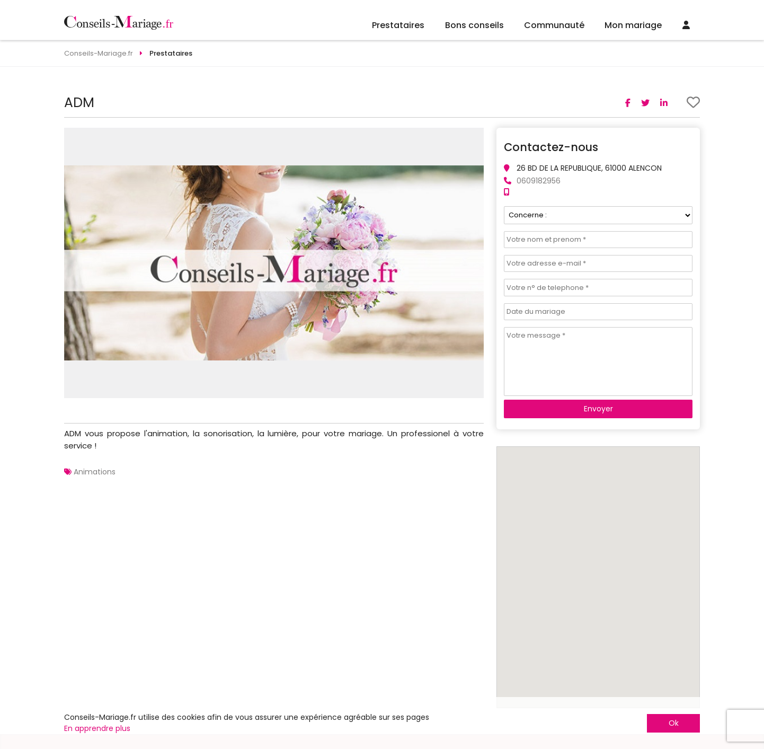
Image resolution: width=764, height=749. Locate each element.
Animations (95, 471)
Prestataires (398, 25)
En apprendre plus (97, 728)
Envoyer (598, 408)
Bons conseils (474, 25)
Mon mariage (633, 25)
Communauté (554, 25)
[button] (474, 137)
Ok (674, 723)
